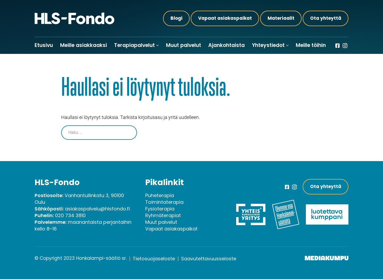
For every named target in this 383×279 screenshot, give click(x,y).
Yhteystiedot (268, 45)
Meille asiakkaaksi (83, 45)
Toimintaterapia (164, 202)
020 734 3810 (70, 215)
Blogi (176, 18)
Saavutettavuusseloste (208, 258)
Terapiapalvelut (134, 45)
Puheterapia (159, 195)
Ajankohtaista (226, 45)
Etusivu (44, 45)
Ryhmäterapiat (163, 215)
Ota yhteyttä (325, 18)
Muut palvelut (183, 45)
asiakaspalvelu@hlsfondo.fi (97, 208)
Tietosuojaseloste (154, 258)
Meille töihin (311, 45)
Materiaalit (281, 18)
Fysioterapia (159, 208)
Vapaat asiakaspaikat (225, 18)
